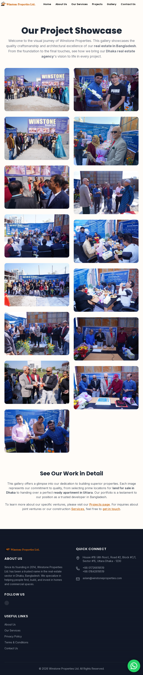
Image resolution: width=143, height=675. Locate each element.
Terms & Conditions (16, 642)
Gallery (111, 4)
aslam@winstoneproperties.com (102, 578)
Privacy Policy (13, 636)
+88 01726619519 (93, 567)
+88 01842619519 (93, 571)
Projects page (99, 504)
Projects (97, 4)
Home (47, 4)
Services (77, 509)
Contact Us (128, 4)
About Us (61, 4)
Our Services (79, 4)
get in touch (111, 509)
